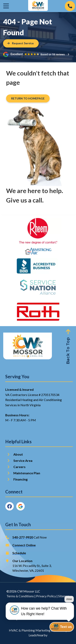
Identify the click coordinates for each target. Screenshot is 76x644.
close (69, 599)
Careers (19, 467)
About (18, 454)
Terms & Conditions (20, 596)
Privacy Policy (46, 596)
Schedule (19, 553)
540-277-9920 (22, 537)
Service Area (22, 460)
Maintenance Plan (27, 473)
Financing (20, 479)
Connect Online (24, 545)
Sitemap (64, 596)
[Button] (21, 43)
